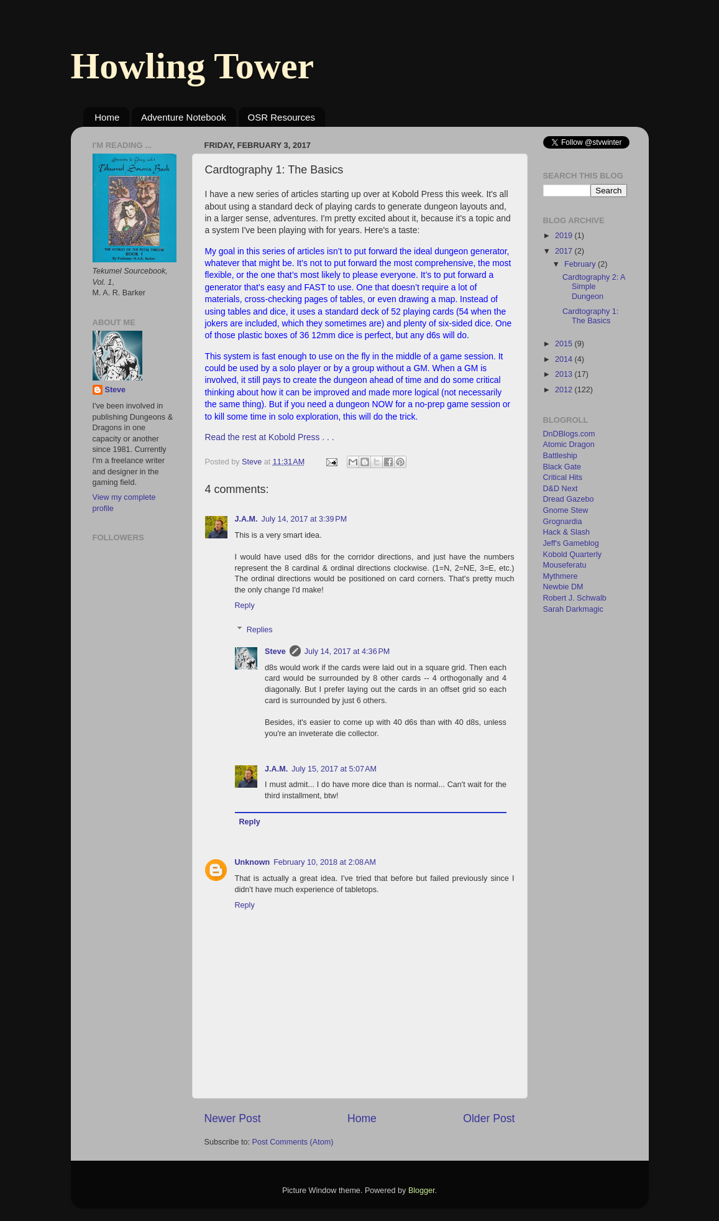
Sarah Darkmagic (573, 609)
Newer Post (232, 1118)
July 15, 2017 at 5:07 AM (334, 769)
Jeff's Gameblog (571, 543)
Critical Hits (563, 477)
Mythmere (560, 576)
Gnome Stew (565, 510)
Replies (260, 629)
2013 (565, 374)
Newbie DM (563, 587)
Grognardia (562, 521)
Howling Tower (192, 65)
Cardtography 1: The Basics (590, 316)
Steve (275, 651)
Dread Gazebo (568, 499)
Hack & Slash (566, 532)
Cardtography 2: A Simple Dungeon (593, 286)
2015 (565, 343)
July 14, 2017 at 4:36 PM (347, 651)
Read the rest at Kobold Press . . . (269, 437)
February (581, 264)
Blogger (421, 1190)
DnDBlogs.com (569, 434)
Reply (245, 605)
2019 (565, 235)
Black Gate (562, 467)
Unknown (252, 862)
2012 (565, 389)
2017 (565, 251)
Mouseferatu (565, 565)
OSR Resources (281, 117)
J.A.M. (246, 519)
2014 (565, 359)
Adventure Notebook (183, 117)
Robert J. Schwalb (575, 598)
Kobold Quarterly (572, 554)
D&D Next (560, 488)
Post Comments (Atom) (293, 1142)
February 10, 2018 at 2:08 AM (324, 862)
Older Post (489, 1118)
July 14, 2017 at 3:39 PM (304, 519)
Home (106, 117)
